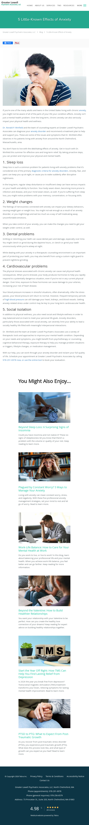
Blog (41, 32)
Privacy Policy (36, 776)
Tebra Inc (23, 776)
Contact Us (44, 780)
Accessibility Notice (75, 776)
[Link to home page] (14, 4)
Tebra (56, 815)
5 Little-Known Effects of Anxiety (58, 32)
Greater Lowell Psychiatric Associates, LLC (19, 32)
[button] (84, 5)
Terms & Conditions (54, 776)
